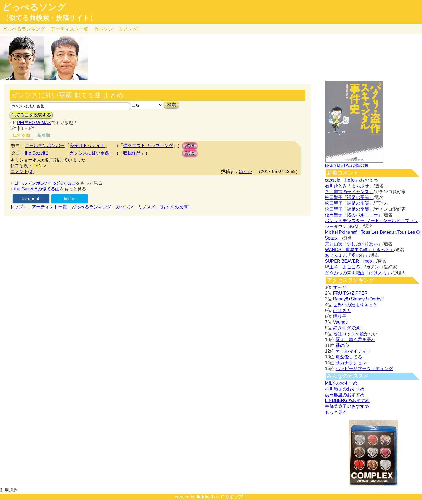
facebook (31, 198)
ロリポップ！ (234, 496)
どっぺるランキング (91, 206)
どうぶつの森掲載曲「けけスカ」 (358, 272)
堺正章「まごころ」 (345, 267)
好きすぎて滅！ (348, 328)
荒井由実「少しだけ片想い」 (353, 243)
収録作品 (132, 153)
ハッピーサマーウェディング (364, 368)
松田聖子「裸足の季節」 (349, 197)
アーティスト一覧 (49, 206)
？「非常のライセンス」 (349, 191)
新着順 (43, 135)
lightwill (205, 496)
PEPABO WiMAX (34, 122)
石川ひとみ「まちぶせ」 (349, 185)
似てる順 (21, 135)
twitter (70, 198)
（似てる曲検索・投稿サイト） (49, 18)
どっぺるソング (34, 7)
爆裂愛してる (349, 357)
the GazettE (36, 153)
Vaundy (340, 322)
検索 (171, 104)
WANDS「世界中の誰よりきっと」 (359, 249)
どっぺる (24, 29)
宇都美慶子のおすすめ (347, 406)
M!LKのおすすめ (341, 383)
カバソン (103, 29)
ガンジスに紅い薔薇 (89, 153)
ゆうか (245, 171)
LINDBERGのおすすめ (347, 400)
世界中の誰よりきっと (355, 304)
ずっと (339, 287)
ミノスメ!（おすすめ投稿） (165, 206)
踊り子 (339, 316)
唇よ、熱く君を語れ (355, 339)
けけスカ (342, 310)
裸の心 (342, 345)
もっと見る (336, 412)
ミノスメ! (129, 29)
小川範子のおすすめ (345, 389)
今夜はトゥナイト (87, 145)
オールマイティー (353, 351)
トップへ (18, 206)
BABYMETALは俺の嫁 (347, 165)
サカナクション (351, 362)
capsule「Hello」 (342, 180)
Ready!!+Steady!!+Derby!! (358, 299)
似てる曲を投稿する (31, 115)
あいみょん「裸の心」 (347, 255)
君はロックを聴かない (355, 333)
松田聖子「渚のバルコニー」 (353, 214)
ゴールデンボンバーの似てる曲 (45, 183)
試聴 (189, 145)
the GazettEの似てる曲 (37, 189)
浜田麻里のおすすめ (345, 394)
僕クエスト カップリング (148, 145)
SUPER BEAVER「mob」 (350, 261)
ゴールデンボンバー (45, 145)
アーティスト (69, 29)
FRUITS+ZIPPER (350, 293)
